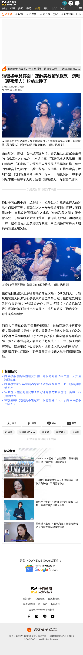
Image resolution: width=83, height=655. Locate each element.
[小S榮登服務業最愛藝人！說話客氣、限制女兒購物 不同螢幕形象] (41, 488)
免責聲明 (40, 598)
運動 (46, 8)
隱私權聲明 (54, 598)
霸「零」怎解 (50, 14)
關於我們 (42, 604)
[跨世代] (7, 14)
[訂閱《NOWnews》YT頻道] (71, 423)
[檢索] (77, 3)
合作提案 (55, 604)
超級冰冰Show (27, 432)
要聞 (20, 8)
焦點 (4, 8)
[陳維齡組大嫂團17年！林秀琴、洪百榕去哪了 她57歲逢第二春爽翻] (44, 68)
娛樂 (37, 8)
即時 (12, 8)
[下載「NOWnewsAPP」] (11, 423)
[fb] (29, 616)
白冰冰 (8, 432)
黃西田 (76, 432)
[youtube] (53, 616)
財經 (62, 8)
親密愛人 (61, 432)
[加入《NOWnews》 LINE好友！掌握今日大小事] (51, 423)
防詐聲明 (27, 598)
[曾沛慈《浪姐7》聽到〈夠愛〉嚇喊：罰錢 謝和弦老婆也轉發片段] (41, 510)
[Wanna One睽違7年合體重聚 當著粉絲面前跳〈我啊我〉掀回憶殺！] (41, 467)
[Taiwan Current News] (64, 3)
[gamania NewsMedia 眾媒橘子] (41, 629)
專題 (28, 8)
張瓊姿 (45, 432)
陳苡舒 (9, 86)
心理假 (33, 14)
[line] (45, 616)
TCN (20, 14)
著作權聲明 (29, 604)
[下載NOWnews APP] (70, 3)
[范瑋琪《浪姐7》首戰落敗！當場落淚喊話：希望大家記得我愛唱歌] (41, 532)
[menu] (80, 8)
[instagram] (37, 616)
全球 (54, 8)
